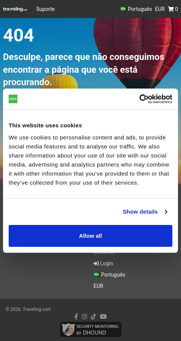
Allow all (90, 235)
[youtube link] (103, 316)
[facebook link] (76, 316)
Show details (140, 211)
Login (103, 263)
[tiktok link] (93, 316)
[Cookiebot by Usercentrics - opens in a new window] (139, 99)
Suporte (45, 9)
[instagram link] (84, 316)
